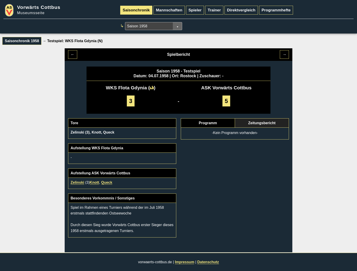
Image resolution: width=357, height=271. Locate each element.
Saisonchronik (136, 10)
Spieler (195, 10)
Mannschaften (169, 10)
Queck (106, 182)
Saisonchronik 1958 (22, 41)
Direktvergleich (241, 10)
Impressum (184, 262)
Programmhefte (276, 10)
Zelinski (77, 182)
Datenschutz (208, 262)
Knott (94, 182)
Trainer (214, 10)
